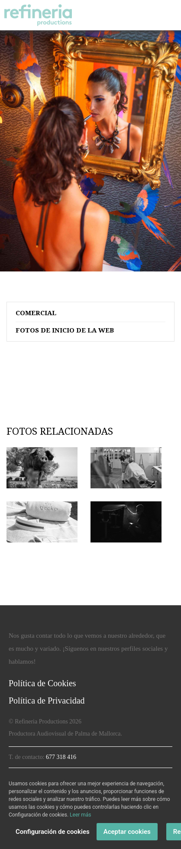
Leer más (80, 815)
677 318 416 (61, 757)
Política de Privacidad (47, 700)
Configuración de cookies (53, 832)
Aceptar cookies (127, 832)
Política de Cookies (42, 683)
